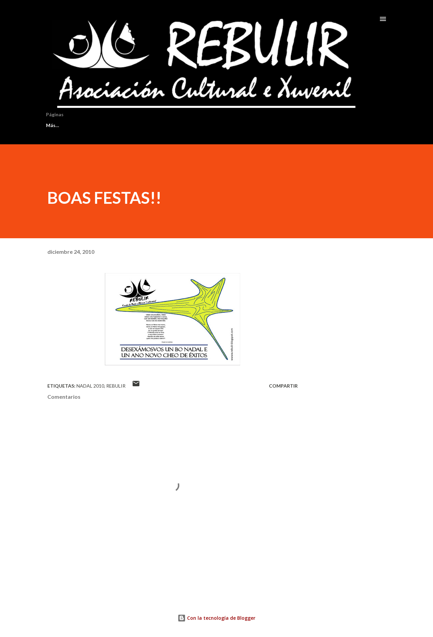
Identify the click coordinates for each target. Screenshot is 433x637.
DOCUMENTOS (282, 125)
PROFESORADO (226, 125)
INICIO (53, 125)
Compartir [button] (283, 386)
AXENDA (178, 125)
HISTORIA (92, 125)
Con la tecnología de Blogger (216, 618)
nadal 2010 (90, 386)
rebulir (116, 386)
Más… (326, 125)
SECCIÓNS (136, 125)
